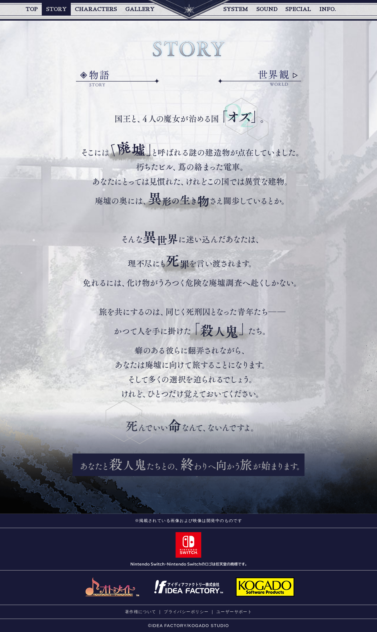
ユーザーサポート (234, 611)
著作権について (140, 611)
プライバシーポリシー (186, 611)
